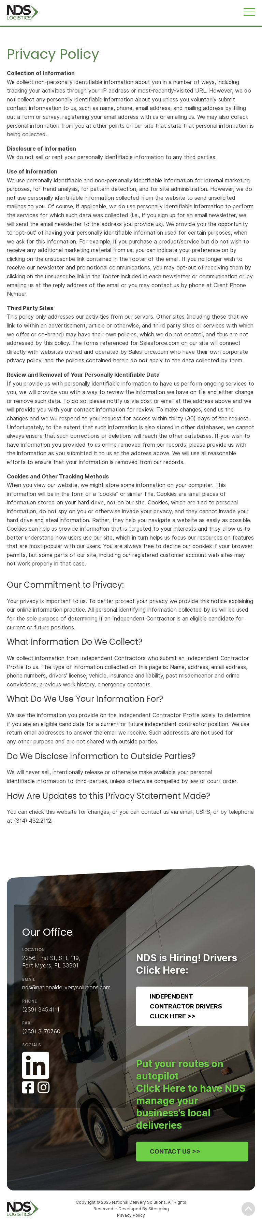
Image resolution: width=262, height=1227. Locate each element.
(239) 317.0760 (41, 1031)
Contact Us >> (175, 1151)
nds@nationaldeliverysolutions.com (66, 987)
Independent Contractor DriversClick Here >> (186, 1006)
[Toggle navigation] (249, 12)
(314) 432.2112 (32, 821)
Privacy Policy (131, 1215)
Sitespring (158, 1208)
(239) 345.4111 (40, 1009)
